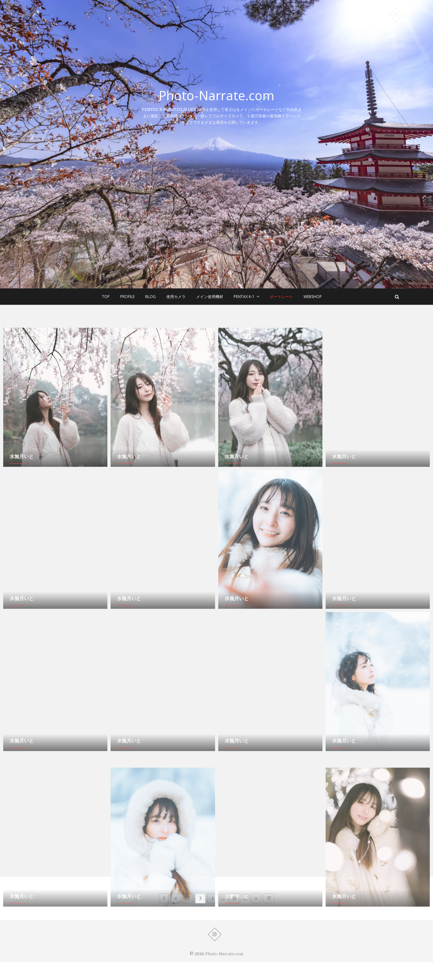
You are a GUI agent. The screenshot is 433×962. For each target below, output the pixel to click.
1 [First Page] (164, 898)
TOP (106, 296)
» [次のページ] (255, 898)
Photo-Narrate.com (216, 95)
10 (234, 898)
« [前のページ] (175, 898)
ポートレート (281, 296)
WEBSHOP (313, 296)
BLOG (150, 296)
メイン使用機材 (209, 296)
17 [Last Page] (269, 898)
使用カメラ (176, 296)
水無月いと (22, 536)
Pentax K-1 (244, 296)
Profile (127, 296)
